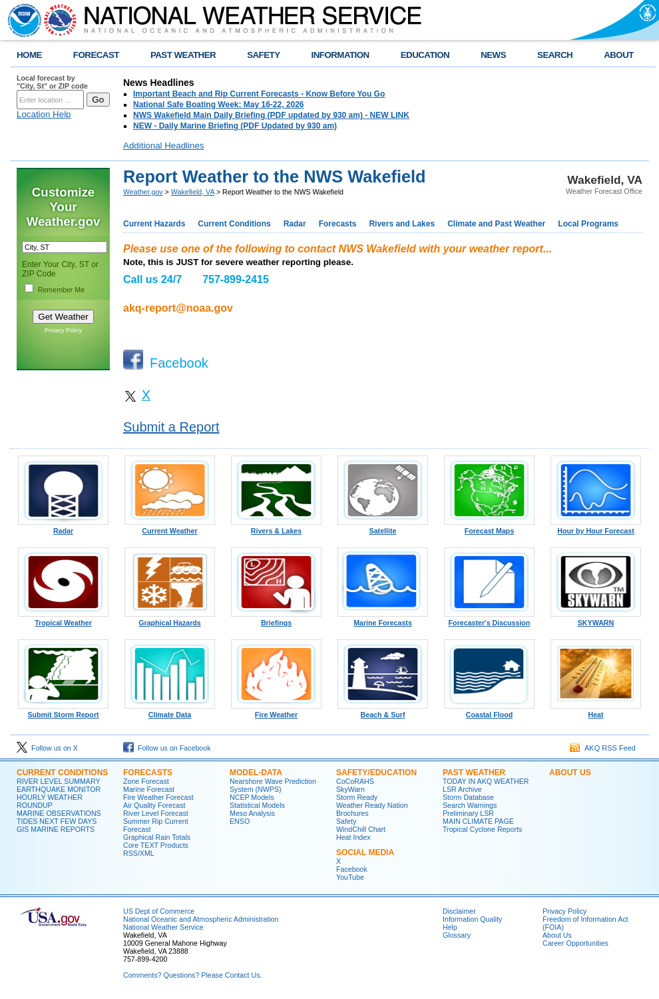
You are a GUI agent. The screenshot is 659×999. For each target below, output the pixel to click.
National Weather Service (163, 927)
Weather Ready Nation (372, 805)
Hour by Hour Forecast (595, 527)
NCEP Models (252, 797)
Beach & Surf (382, 711)
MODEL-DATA (256, 772)
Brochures (352, 813)
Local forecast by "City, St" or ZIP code (52, 82)
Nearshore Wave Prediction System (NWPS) (273, 785)
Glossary (457, 935)
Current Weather (169, 527)
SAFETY (263, 55)
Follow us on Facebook (167, 748)
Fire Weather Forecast (158, 797)
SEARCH (554, 55)
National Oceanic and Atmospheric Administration (200, 919)
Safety (346, 821)
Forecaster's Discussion (489, 619)
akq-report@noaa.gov (178, 308)
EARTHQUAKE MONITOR (59, 789)
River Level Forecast (155, 813)
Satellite (382, 527)
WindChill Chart (360, 829)
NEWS (493, 55)
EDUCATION (425, 55)
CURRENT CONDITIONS (62, 772)
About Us (557, 935)
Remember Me (61, 290)
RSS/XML (138, 853)
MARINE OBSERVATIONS (59, 813)
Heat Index (353, 837)
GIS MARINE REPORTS (56, 829)
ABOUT (619, 55)
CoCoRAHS (355, 781)
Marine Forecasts (382, 619)
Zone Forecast (146, 781)
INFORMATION (340, 55)
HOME (29, 55)
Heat (595, 711)
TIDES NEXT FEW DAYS (57, 821)
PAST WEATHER (183, 55)
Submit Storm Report (63, 711)
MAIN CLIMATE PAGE (478, 821)
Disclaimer (459, 911)
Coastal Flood (489, 711)
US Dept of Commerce (158, 911)
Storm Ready (356, 797)
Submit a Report (171, 427)
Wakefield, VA (192, 192)
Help (450, 927)
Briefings (276, 619)
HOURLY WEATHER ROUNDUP (50, 801)
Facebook (351, 869)
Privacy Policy (63, 330)
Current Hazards (154, 223)
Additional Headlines (163, 146)
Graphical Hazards (169, 619)
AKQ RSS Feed (603, 748)
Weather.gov (143, 192)
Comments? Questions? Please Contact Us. (192, 975)
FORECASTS (147, 772)
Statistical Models (257, 805)
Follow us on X (47, 748)
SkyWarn (350, 789)
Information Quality (472, 919)
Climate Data (169, 711)
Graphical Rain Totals (156, 837)
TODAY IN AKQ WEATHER (486, 781)
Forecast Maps (489, 527)
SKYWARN (595, 619)
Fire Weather (276, 711)
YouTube (350, 877)
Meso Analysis (252, 813)
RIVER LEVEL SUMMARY (59, 781)
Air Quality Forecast (154, 805)
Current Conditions (234, 223)
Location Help (44, 114)
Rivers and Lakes (402, 223)
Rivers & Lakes (276, 527)
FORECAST (96, 55)
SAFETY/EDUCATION (376, 772)
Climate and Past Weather (496, 223)
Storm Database (468, 797)
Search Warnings (470, 805)
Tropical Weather (63, 619)
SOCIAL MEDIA (365, 852)
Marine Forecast (148, 789)
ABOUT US (570, 772)
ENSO (240, 821)
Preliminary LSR (468, 813)
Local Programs (588, 223)
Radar (295, 223)
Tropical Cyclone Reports (482, 829)
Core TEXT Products (155, 845)
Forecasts (338, 223)
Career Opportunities (575, 943)
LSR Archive (462, 789)
